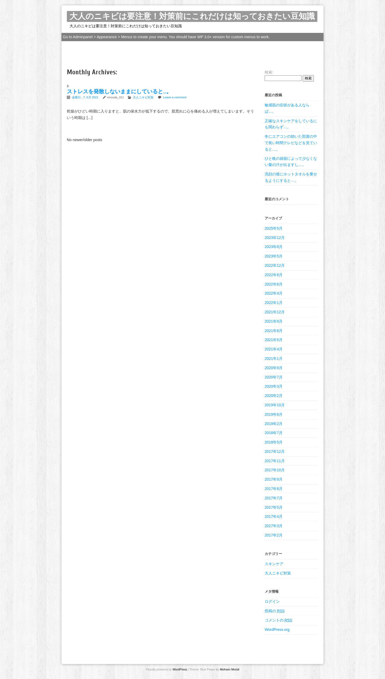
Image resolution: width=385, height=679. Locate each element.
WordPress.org (277, 629)
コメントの (278, 620)
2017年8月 (274, 489)
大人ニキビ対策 (143, 97)
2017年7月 (274, 498)
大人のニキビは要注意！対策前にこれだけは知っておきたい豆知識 (192, 16)
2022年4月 (274, 293)
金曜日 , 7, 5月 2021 (85, 97)
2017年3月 (274, 526)
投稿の (275, 611)
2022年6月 (274, 284)
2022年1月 (274, 302)
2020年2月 (274, 395)
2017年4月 (274, 516)
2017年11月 (275, 461)
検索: (269, 72)
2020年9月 (274, 368)
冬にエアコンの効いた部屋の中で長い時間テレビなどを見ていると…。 (291, 142)
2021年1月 (274, 358)
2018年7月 (274, 433)
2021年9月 (274, 321)
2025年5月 (274, 228)
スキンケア (274, 564)
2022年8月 (274, 275)
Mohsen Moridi (229, 669)
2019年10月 (275, 405)
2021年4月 (274, 349)
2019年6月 (274, 414)
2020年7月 (274, 377)
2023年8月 (274, 247)
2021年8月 (274, 331)
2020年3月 (274, 386)
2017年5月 (274, 507)
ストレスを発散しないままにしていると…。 (119, 91)
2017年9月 (274, 479)
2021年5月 (274, 340)
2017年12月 (275, 451)
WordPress (179, 669)
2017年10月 (275, 470)
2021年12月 (275, 312)
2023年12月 (275, 238)
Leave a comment (174, 97)
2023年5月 (274, 256)
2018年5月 (274, 442)
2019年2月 (274, 424)
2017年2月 (274, 535)
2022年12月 (275, 265)
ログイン (272, 601)
